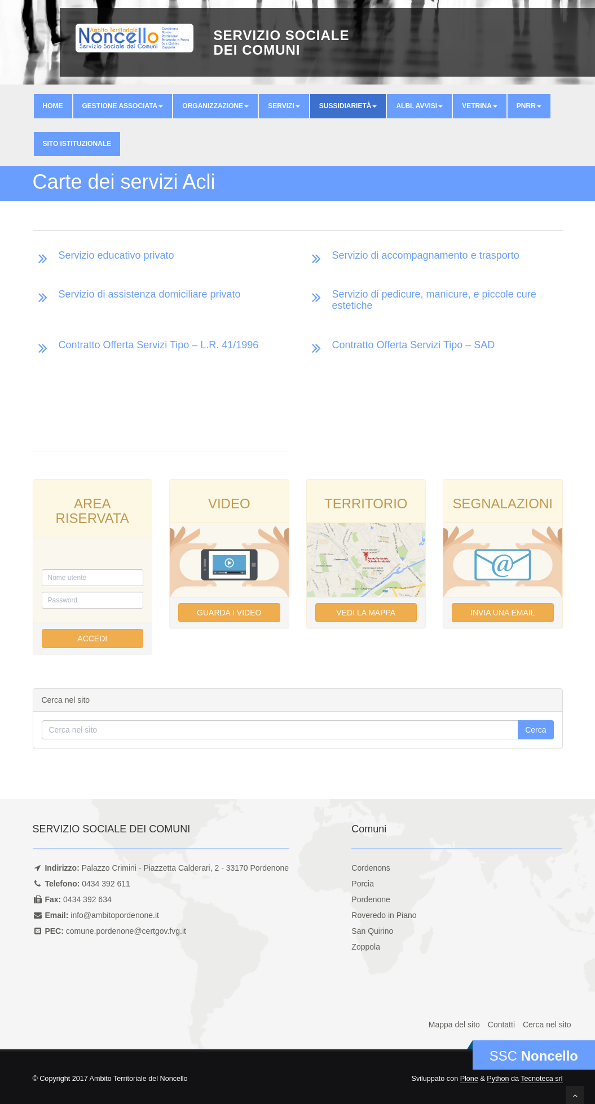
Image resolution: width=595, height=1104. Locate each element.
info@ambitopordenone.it (114, 915)
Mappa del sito (454, 1024)
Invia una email (502, 612)
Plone (469, 1079)
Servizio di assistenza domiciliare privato (150, 294)
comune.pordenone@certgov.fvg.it (126, 930)
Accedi (92, 638)
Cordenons (370, 867)
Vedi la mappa (365, 612)
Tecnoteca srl (541, 1079)
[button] (123, 106)
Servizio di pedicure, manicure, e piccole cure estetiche (434, 300)
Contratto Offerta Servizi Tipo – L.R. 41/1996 (159, 345)
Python (498, 1079)
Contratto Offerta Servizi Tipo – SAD (413, 345)
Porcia (362, 883)
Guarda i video (229, 612)
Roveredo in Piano (383, 915)
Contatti (501, 1024)
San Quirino (372, 930)
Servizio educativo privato (116, 255)
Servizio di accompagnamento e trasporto (425, 255)
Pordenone (370, 899)
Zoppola (365, 946)
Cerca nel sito (547, 1024)
